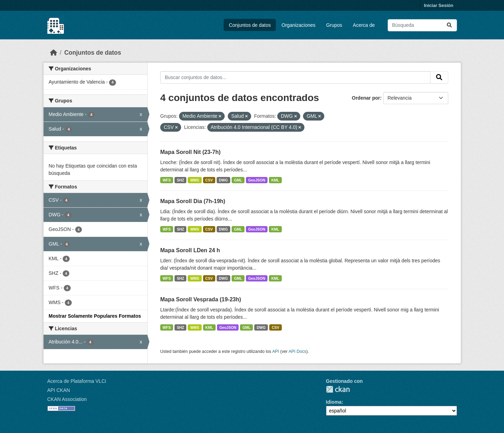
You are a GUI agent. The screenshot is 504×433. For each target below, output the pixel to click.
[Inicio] (53, 52)
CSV (209, 180)
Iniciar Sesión (438, 5)
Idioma (334, 402)
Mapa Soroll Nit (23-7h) (190, 152)
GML (238, 180)
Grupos (334, 25)
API (275, 351)
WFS (167, 180)
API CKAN (58, 390)
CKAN (338, 389)
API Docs (297, 351)
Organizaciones (298, 25)
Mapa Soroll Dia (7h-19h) (192, 201)
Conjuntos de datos (250, 25)
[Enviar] (449, 25)
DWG (223, 180)
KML (275, 180)
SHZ (180, 180)
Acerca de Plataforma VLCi (76, 381)
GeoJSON (256, 180)
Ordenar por (366, 98)
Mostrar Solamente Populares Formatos (95, 316)
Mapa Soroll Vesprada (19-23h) (200, 299)
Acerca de (364, 25)
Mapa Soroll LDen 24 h (190, 250)
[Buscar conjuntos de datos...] (422, 25)
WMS (194, 180)
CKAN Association (67, 399)
